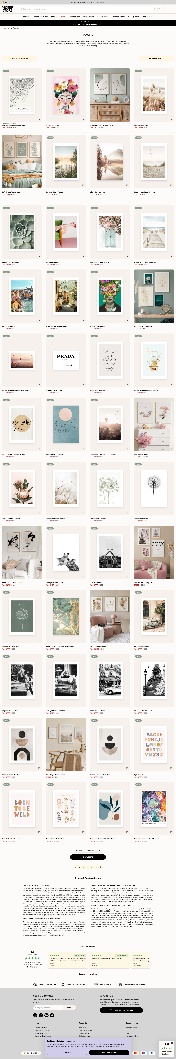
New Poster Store (85, 1030)
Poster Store (6, 28)
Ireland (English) (31, 1053)
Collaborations (84, 1036)
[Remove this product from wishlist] (39, 119)
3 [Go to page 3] (87, 867)
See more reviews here (88, 974)
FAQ (127, 1033)
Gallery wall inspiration (43, 1036)
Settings (67, 1053)
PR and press (84, 1033)
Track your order (132, 1028)
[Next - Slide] (153, 960)
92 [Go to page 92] (97, 867)
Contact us (130, 1030)
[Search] (153, 9)
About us (82, 1028)
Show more (88, 857)
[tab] (158, 9)
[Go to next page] (101, 867)
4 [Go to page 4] (91, 867)
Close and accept (109, 1053)
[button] (166, 1049)
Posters (16, 28)
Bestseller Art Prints (42, 1030)
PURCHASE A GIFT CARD (121, 1010)
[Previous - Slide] (45, 960)
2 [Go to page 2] (83, 867)
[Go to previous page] (75, 867)
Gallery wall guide (41, 1028)
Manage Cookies (132, 1036)
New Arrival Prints (41, 1033)
